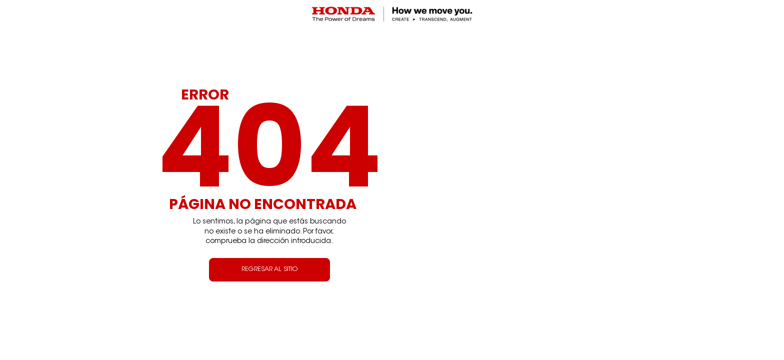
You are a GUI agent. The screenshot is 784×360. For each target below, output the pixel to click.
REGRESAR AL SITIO (270, 269)
